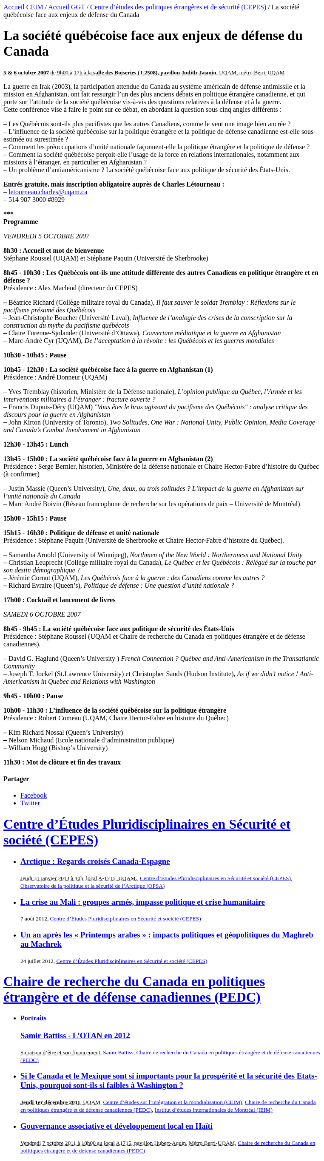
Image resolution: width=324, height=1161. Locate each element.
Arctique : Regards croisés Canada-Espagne (95, 861)
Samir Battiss (118, 1052)
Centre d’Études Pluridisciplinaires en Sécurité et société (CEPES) (215, 878)
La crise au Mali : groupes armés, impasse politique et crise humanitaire (142, 902)
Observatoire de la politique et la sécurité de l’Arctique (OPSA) (92, 886)
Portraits (33, 1018)
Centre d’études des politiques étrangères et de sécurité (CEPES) (178, 7)
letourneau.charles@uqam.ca (48, 191)
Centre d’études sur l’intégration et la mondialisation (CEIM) (172, 1102)
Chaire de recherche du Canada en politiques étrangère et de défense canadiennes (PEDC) (134, 989)
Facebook (33, 795)
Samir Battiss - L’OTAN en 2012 (75, 1035)
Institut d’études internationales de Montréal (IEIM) (214, 1110)
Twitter (30, 803)
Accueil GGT (66, 7)
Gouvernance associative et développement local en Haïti (116, 1125)
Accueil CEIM (23, 7)
